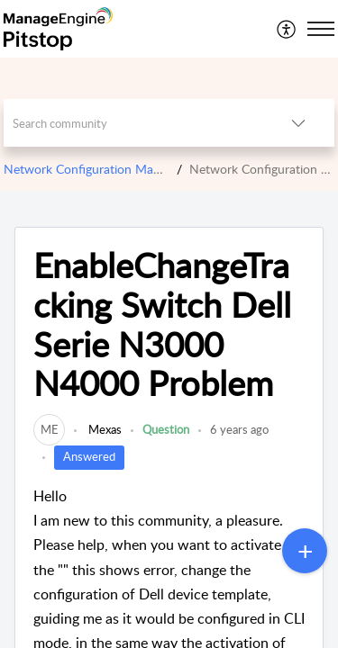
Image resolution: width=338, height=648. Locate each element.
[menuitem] (287, 29)
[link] (49, 429)
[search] (133, 123)
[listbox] (298, 123)
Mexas (104, 429)
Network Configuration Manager (94, 168)
